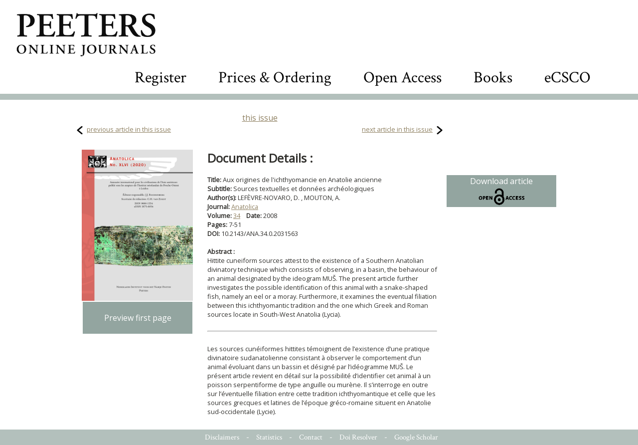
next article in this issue (397, 129)
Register (160, 77)
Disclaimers (222, 437)
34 (236, 215)
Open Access (402, 77)
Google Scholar (416, 437)
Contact (310, 437)
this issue (260, 117)
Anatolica (244, 206)
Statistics (269, 437)
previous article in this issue (129, 129)
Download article (501, 191)
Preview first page (137, 317)
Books (493, 77)
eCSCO (567, 77)
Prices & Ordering (274, 77)
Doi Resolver (358, 437)
